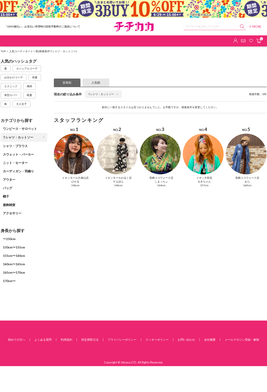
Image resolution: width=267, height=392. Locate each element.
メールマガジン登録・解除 (242, 339)
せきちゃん (204, 181)
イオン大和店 (204, 177)
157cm (204, 185)
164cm (161, 185)
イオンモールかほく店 (118, 177)
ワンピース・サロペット (20, 129)
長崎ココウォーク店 (161, 177)
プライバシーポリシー (122, 339)
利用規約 (66, 339)
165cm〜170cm (14, 272)
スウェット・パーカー (18, 154)
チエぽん (118, 181)
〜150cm (9, 239)
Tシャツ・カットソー (24, 137)
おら (247, 181)
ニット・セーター (15, 163)
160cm (247, 185)
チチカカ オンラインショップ (134, 26)
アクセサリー (12, 213)
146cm (75, 185)
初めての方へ (16, 339)
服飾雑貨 (9, 205)
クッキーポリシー (157, 339)
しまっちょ (161, 181)
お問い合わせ (186, 339)
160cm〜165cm (14, 264)
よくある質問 (43, 339)
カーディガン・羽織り (18, 171)
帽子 (6, 196)
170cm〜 (9, 281)
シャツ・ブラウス (15, 146)
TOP (3, 51)
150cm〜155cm (14, 247)
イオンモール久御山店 (75, 177)
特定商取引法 (90, 339)
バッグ (7, 188)
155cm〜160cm (14, 255)
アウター (9, 179)
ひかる (75, 181)
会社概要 (210, 339)
